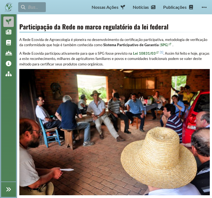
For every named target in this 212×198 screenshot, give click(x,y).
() (164, 45)
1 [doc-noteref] (161, 52)
